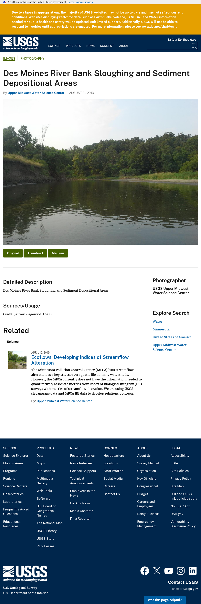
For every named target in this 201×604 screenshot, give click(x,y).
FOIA (174, 463)
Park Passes (45, 546)
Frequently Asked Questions (16, 512)
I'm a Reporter (80, 518)
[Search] (194, 46)
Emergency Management (146, 524)
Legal (176, 448)
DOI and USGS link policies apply (184, 496)
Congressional (147, 486)
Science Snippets (83, 471)
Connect (107, 45)
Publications (46, 471)
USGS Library (47, 531)
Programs (10, 471)
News (90, 45)
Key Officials (146, 478)
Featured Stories (82, 456)
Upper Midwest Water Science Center (36, 93)
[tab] (12, 341)
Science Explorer (15, 456)
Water (157, 321)
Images (9, 58)
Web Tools (44, 491)
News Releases (81, 463)
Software (43, 498)
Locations (111, 463)
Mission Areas (13, 463)
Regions (9, 478)
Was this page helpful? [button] (165, 600)
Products (73, 45)
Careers (109, 486)
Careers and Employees (146, 504)
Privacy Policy (181, 478)
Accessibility (180, 456)
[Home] (20, 49)
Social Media (113, 478)
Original (13, 253)
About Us (144, 456)
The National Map (50, 523)
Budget (142, 494)
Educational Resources (12, 524)
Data (40, 456)
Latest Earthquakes (182, 39)
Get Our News (80, 503)
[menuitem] (54, 43)
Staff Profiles (113, 471)
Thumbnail (35, 253)
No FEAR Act (180, 506)
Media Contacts (81, 511)
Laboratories (12, 502)
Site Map (177, 486)
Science (54, 45)
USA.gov (177, 514)
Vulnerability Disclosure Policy (183, 524)
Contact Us (112, 494)
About (123, 45)
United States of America (172, 337)
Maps (41, 463)
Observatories (13, 494)
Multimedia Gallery (45, 481)
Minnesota (161, 329)
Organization (146, 471)
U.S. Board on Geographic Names (46, 510)
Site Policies (180, 471)
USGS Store (45, 538)
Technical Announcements (82, 481)
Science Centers (15, 486)
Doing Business (148, 514)
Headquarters (114, 456)
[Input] (172, 46)
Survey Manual (148, 463)
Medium (58, 253)
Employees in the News (82, 493)
